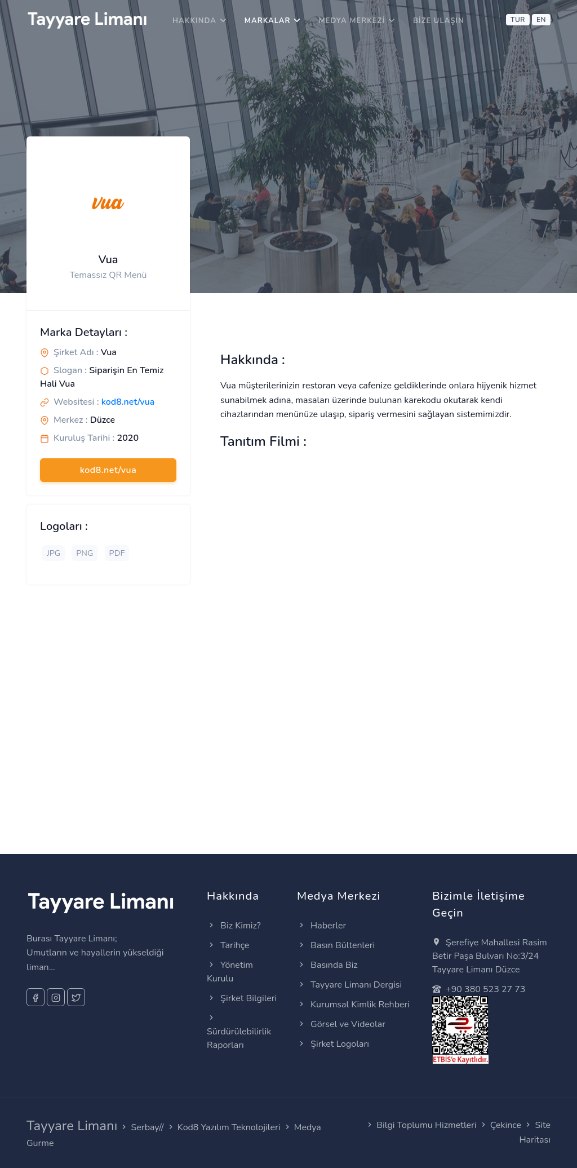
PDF (117, 553)
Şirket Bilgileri (242, 998)
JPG (53, 553)
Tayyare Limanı (71, 1126)
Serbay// (147, 1127)
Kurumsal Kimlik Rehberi (353, 1004)
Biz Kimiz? (234, 925)
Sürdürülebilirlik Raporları (239, 1031)
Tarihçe (228, 945)
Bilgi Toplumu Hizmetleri (426, 1125)
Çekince (505, 1125)
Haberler (321, 925)
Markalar (268, 21)
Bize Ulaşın (438, 21)
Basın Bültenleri (336, 945)
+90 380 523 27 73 (478, 989)
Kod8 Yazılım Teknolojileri (229, 1127)
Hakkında (194, 21)
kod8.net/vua (128, 402)
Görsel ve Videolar (341, 1024)
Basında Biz (327, 965)
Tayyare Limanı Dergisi (349, 985)
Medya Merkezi (351, 21)
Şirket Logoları (333, 1044)
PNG (84, 553)
